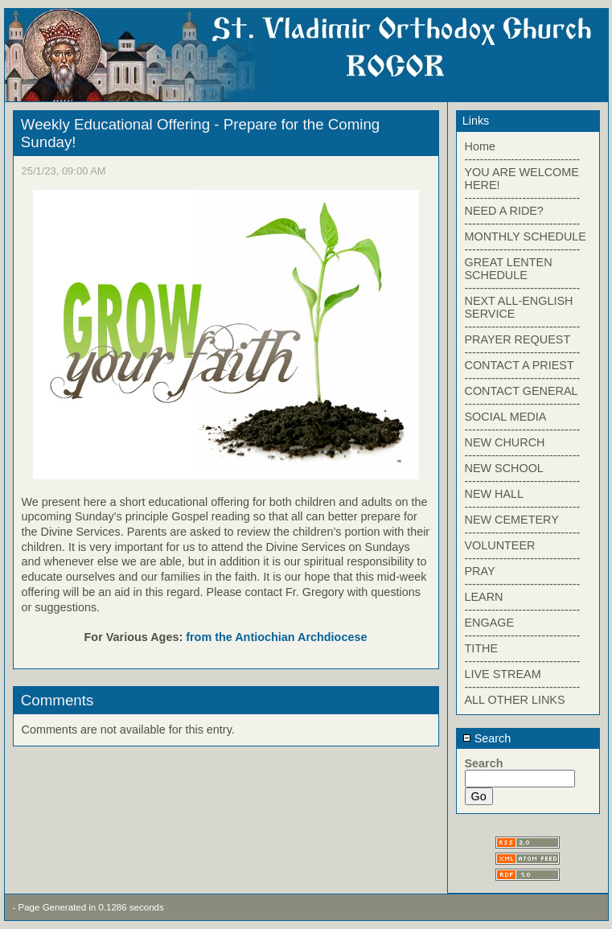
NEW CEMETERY (512, 519)
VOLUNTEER (500, 545)
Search (486, 738)
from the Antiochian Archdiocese (276, 637)
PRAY (480, 571)
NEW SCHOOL (504, 468)
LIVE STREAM (503, 674)
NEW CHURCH (505, 442)
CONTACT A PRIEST (519, 365)
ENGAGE (490, 622)
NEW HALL (494, 493)
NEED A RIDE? (504, 210)
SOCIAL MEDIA (506, 416)
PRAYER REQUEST (518, 339)
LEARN (484, 596)
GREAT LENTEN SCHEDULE (508, 269)
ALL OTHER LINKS (515, 699)
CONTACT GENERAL (521, 390)
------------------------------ (523, 159)
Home (480, 146)
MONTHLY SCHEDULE (525, 236)
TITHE (482, 648)
